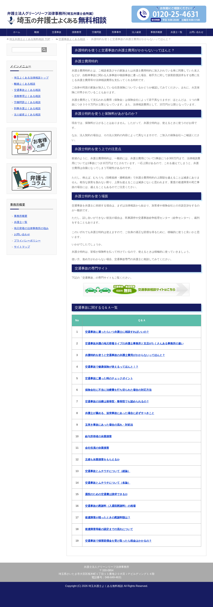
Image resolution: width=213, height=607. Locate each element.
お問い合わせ (196, 32)
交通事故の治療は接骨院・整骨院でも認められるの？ (117, 401)
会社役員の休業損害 (97, 447)
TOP (29, 39)
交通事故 (56, 32)
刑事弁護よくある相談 (27, 108)
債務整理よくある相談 (27, 96)
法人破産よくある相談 (27, 114)
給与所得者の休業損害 (98, 436)
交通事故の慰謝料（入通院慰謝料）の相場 (110, 505)
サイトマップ (22, 246)
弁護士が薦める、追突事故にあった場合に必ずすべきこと (119, 413)
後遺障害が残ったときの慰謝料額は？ (107, 517)
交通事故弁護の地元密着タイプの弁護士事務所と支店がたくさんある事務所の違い (134, 343)
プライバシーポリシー (27, 240)
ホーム (16, 32)
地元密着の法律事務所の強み (31, 228)
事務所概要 (156, 32)
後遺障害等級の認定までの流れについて (109, 529)
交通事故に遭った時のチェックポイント (109, 378)
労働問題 (96, 32)
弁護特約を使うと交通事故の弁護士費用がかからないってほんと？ (125, 355)
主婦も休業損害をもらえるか (102, 459)
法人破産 (136, 32)
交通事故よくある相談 (27, 89)
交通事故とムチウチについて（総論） (107, 471)
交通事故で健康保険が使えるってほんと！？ (111, 366)
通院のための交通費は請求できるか (106, 494)
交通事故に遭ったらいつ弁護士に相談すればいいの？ (117, 331)
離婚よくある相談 (24, 83)
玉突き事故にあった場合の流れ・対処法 (109, 424)
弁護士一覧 (176, 32)
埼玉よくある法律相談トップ (31, 77)
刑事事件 (116, 32)
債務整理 (76, 32)
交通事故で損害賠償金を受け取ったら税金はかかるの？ (118, 540)
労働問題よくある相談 (27, 102)
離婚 (36, 32)
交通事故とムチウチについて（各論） (107, 482)
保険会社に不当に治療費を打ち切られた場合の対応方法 (118, 389)
